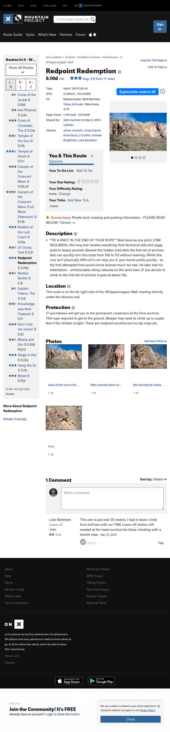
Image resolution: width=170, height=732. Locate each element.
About (9, 569)
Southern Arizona (89, 57)
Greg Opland (92, 130)
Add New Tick (78, 200)
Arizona (70, 57)
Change (65, 194)
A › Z (31, 84)
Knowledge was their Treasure (26, 309)
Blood (22, 376)
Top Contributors (17, 601)
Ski (65, 5)
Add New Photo (155, 341)
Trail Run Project (99, 589)
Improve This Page (153, 60)
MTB (21, 5)
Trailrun (49, 5)
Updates (68, 125)
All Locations (54, 57)
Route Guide (12, 34)
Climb (7, 5)
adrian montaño (73, 130)
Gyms (30, 34)
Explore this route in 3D (138, 92)
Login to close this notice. (62, 714)
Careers (10, 661)
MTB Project (96, 575)
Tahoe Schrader (73, 104)
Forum (80, 34)
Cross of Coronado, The (25, 125)
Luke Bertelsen (87, 140)
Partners (66, 34)
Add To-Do (84, 171)
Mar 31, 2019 (108, 534)
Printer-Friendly (15, 419)
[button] (114, 132)
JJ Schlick (85, 135)
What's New (47, 34)
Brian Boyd (70, 135)
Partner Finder (15, 589)
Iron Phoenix (27, 110)
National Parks (97, 601)
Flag (161, 543)
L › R (11, 84)
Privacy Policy (147, 710)
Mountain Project (99, 569)
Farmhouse (110, 57)
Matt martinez (72, 120)
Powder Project (98, 595)
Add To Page (157, 67)
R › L (21, 84)
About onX (13, 654)
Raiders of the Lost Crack (25, 232)
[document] (130, 713)
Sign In (160, 26)
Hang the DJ (27, 365)
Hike (34, 5)
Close (130, 719)
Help (8, 575)
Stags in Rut (27, 355)
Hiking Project (97, 582)
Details (67, 222)
